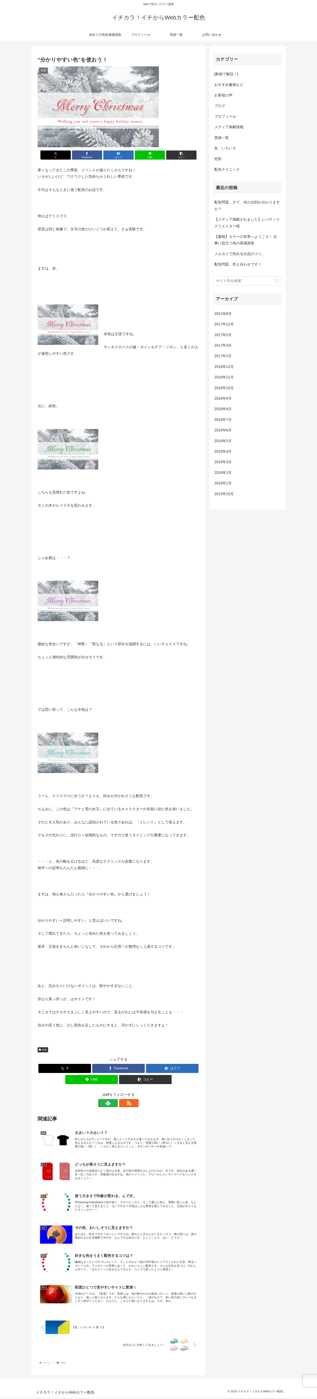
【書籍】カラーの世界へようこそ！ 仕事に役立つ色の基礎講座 (245, 240)
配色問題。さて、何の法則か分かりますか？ (247, 205)
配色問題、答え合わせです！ (238, 264)
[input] (247, 280)
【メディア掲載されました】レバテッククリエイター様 (247, 222)
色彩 (43, 1049)
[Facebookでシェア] (91, 155)
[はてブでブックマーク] (118, 155)
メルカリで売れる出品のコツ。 (239, 254)
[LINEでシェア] (145, 155)
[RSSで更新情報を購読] (123, 1103)
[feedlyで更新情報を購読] (114, 1103)
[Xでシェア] (64, 155)
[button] (173, 155)
